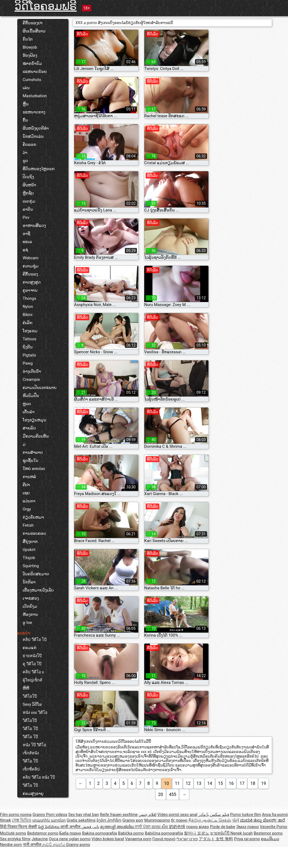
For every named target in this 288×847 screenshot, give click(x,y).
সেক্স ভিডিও (21, 820)
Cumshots (32, 79)
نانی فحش (90, 826)
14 (209, 783)
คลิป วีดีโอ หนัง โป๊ (39, 777)
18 (252, 783)
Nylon (28, 306)
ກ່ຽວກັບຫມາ (33, 517)
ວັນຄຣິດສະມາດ (36, 574)
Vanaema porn (138, 838)
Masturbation (35, 95)
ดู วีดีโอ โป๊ (32, 663)
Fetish (28, 525)
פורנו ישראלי (187, 838)
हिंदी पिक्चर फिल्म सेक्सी (18, 826)
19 (263, 783)
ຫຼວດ (27, 403)
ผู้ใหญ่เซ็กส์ (32, 680)
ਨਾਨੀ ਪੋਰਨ (143, 826)
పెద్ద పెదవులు (49, 826)
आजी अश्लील (70, 826)
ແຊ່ (25, 249)
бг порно (179, 820)
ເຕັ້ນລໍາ (29, 411)
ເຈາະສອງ (31, 598)
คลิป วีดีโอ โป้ (35, 639)
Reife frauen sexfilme (119, 814)
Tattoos (29, 339)
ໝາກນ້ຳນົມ (32, 63)
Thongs (29, 298)
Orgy (27, 509)
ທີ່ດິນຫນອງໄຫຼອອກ (38, 168)
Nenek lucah (242, 833)
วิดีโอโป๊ (30, 696)
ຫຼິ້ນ (26, 104)
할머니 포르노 (196, 833)
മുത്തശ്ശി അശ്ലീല (117, 826)
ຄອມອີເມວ (270, 838)
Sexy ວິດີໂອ (32, 704)
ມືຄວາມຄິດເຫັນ (36, 436)
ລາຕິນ (28, 209)
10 (166, 783)
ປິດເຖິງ (28, 176)
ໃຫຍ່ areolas (34, 468)
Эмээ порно (247, 826)
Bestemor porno (268, 833)
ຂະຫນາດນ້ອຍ (35, 71)
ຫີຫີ (26, 688)
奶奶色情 (177, 826)
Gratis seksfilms (81, 820)
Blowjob (30, 47)
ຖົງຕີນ (28, 347)
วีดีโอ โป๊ (30, 761)
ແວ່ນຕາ (29, 501)
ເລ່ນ (26, 87)
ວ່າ (25, 152)
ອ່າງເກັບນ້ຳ (32, 371)
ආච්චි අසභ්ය (54, 844)
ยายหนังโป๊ (32, 655)
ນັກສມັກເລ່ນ (33, 136)
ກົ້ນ (25, 120)
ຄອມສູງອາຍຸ (33, 793)
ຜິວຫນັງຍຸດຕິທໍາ (36, 128)
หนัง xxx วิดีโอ (35, 712)
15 (220, 783)
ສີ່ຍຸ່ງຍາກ (30, 541)
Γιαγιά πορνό (164, 838)
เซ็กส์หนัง (31, 753)
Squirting (31, 565)
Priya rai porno (247, 838)
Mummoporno (157, 820)
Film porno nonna (16, 814)
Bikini (27, 314)
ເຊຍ (26, 492)
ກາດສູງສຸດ (32, 282)
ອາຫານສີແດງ (34, 225)
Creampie (31, 379)
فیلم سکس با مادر (213, 814)
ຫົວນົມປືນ (31, 395)
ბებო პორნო (109, 820)
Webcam (31, 258)
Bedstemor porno (43, 833)
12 (188, 783)
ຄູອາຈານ (30, 290)
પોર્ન (235, 820)
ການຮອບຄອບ (34, 533)
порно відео (197, 826)
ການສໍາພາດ (33, 452)
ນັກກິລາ (29, 582)
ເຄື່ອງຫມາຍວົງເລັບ (38, 590)
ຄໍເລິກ (27, 322)
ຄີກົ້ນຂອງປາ (33, 23)
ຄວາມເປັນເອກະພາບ (39, 387)
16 (231, 783)
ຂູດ (25, 160)
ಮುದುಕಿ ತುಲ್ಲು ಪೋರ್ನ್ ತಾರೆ (262, 820)
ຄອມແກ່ (29, 647)
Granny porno (78, 844)
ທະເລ (27, 241)
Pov (26, 217)
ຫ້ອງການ (30, 614)
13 (199, 783)
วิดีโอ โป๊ (30, 728)
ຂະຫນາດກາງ (34, 112)
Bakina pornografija (99, 833)
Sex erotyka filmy (15, 838)
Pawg (28, 363)
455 (172, 794)
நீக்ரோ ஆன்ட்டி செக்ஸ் (209, 820)
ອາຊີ (26, 233)
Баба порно (70, 833)
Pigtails (29, 355)
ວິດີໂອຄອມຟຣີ (46, 6)
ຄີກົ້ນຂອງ (30, 274)
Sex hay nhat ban (83, 814)
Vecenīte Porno (273, 826)
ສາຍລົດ (29, 428)
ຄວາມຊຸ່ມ (31, 266)
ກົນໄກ (28, 39)
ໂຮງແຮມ (30, 330)
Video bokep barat (107, 838)
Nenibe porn (11, 844)
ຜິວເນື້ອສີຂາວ (34, 31)
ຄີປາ (26, 484)
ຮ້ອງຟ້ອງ (30, 55)
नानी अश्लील (32, 844)
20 (160, 794)
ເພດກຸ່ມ (29, 201)
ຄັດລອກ (29, 144)
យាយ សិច (160, 826)
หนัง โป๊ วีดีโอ (34, 744)
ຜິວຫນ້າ (29, 185)
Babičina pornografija (164, 833)
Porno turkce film (245, 814)
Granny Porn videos (49, 814)
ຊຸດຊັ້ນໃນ (30, 460)
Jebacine (40, 838)
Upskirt (29, 549)
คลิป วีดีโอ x (33, 672)
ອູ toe (27, 622)
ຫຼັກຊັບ (28, 193)
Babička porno (131, 833)
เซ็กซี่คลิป (31, 769)
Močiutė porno (13, 833)
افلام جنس (147, 814)
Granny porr (132, 820)
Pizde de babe (222, 826)
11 (177, 783)
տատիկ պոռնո (49, 820)
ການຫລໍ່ (29, 476)
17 (241, 783)
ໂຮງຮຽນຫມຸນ (34, 420)
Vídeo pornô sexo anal (177, 814)
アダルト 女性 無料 (216, 838)
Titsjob (29, 557)
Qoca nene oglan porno (70, 838)
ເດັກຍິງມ (30, 606)
